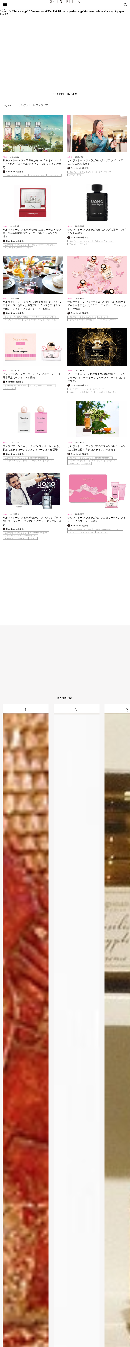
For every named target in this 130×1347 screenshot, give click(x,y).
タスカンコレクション (78, 461)
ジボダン (86, 464)
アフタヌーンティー (13, 320)
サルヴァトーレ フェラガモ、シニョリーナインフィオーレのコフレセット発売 (96, 519)
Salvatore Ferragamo (38, 533)
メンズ (33, 538)
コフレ (118, 529)
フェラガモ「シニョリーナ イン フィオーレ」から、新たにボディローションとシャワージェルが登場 (32, 448)
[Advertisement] (65, 59)
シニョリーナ (100, 317)
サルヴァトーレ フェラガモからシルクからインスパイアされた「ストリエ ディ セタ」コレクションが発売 (32, 164)
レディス (48, 461)
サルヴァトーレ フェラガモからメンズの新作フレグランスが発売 (96, 231)
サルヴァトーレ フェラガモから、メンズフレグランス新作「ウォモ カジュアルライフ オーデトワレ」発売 (32, 521)
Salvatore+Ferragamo (103, 241)
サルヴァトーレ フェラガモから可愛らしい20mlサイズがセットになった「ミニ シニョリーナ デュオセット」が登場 (96, 305)
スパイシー (73, 464)
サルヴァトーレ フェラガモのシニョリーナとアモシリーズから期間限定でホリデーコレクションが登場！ (32, 233)
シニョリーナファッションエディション (41, 320)
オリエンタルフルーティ (106, 392)
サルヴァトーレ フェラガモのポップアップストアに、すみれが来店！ (95, 162)
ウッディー (110, 461)
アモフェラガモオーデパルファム (18, 248)
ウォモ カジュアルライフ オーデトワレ (20, 536)
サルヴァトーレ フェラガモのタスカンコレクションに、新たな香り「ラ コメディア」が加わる (96, 448)
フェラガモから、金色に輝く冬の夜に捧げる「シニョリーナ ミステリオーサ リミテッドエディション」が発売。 (96, 377)
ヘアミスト (9, 388)
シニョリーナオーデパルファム (42, 245)
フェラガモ (73, 389)
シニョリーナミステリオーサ (81, 392)
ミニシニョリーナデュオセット (81, 320)
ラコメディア (96, 461)
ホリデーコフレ (75, 175)
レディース (101, 532)
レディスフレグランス (107, 320)
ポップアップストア (103, 172)
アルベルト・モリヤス (78, 244)
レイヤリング (54, 175)
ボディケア (36, 461)
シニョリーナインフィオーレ (41, 386)
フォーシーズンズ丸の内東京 (16, 317)
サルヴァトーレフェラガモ (15, 175)
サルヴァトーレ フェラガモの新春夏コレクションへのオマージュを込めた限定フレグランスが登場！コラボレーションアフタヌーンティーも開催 (32, 305)
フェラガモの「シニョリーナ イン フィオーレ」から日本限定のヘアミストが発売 (32, 376)
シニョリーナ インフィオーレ (81, 532)
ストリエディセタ (37, 175)
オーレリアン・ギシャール (15, 538)
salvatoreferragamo (38, 458)
